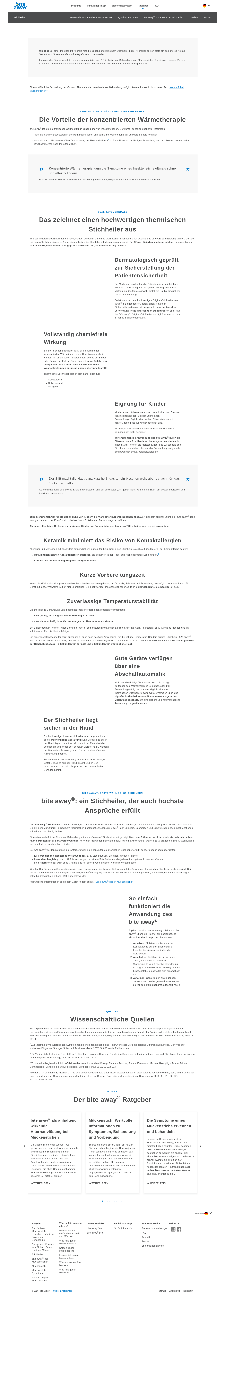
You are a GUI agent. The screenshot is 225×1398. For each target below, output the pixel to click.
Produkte (76, 5)
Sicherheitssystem (122, 5)
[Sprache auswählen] (206, 6)
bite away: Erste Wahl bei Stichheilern (164, 121)
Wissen (207, 121)
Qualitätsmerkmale (128, 121)
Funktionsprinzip (96, 5)
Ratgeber (143, 5)
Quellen (194, 121)
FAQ (156, 5)
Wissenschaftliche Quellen (112, 1247)
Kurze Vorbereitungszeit (112, 679)
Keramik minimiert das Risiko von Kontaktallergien (112, 645)
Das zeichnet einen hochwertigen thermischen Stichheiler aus (112, 328)
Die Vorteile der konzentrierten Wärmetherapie (112, 223)
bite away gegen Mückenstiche (114, 1110)
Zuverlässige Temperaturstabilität (112, 705)
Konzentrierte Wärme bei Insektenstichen (91, 121)
